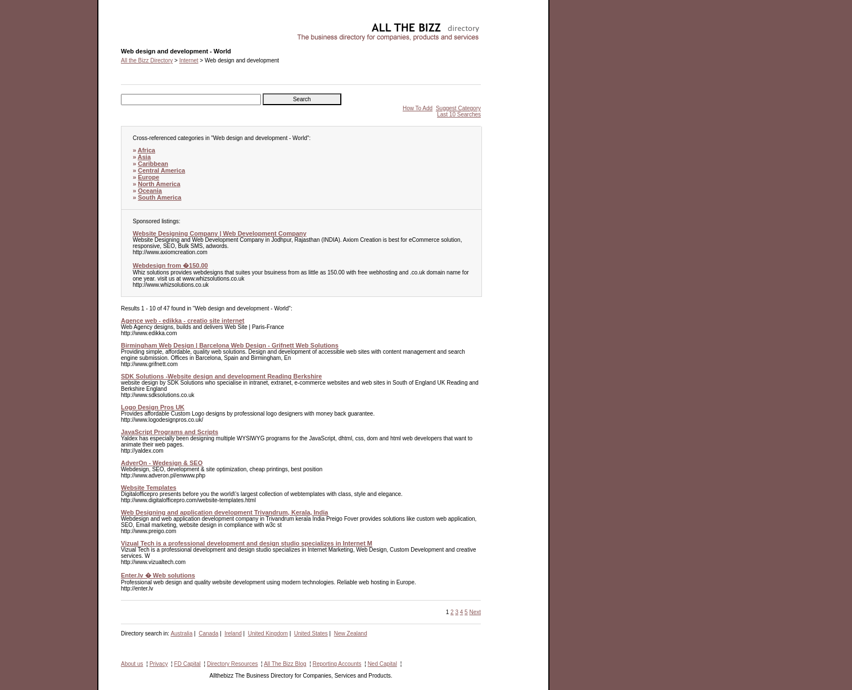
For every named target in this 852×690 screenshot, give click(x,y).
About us (132, 664)
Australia (181, 633)
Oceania (150, 190)
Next (475, 612)
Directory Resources (232, 664)
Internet (189, 60)
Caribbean (153, 163)
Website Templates (149, 487)
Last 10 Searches (459, 114)
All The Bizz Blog (285, 664)
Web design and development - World (168, 25)
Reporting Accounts (337, 664)
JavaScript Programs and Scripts (169, 432)
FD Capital (187, 664)
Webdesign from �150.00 (170, 265)
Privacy (159, 664)
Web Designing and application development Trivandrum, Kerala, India (224, 512)
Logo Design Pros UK (152, 407)
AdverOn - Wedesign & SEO (161, 462)
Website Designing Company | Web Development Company (219, 233)
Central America (161, 170)
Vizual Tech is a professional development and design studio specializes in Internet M (246, 543)
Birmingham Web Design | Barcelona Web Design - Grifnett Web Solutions (230, 345)
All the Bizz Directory (147, 60)
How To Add (417, 108)
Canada (208, 633)
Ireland (233, 633)
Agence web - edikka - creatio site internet (182, 320)
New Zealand (350, 633)
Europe (148, 177)
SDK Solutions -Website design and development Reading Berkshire (221, 376)
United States (311, 633)
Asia (144, 157)
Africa (146, 150)
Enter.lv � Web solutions (158, 575)
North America (159, 184)
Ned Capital (382, 664)
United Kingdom (268, 633)
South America (159, 197)
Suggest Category (458, 108)
